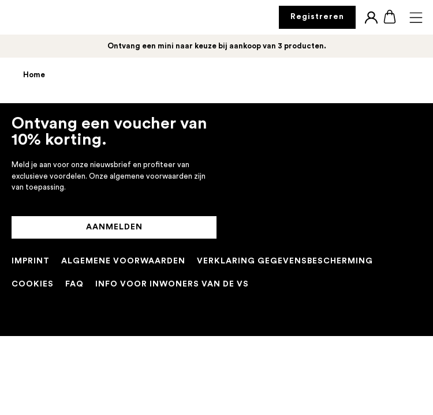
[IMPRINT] (31, 261)
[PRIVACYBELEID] (285, 261)
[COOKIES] (33, 284)
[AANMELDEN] (114, 227)
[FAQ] (74, 284)
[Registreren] (317, 17)
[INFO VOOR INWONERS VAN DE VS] (172, 284)
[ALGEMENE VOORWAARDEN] (123, 261)
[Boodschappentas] (389, 17)
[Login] (371, 17)
